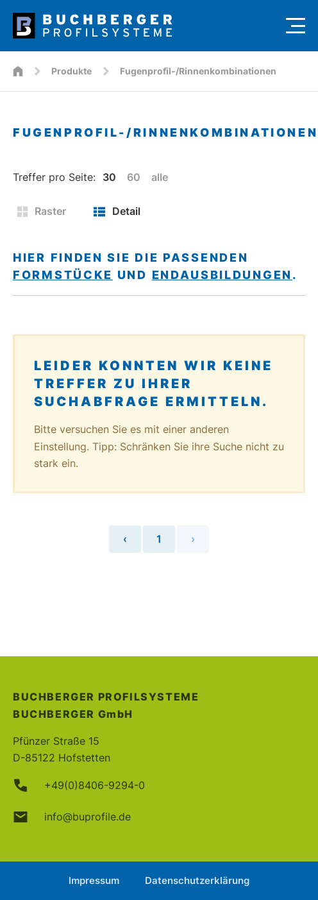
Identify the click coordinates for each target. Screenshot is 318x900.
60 (133, 177)
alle (159, 177)
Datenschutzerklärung (197, 880)
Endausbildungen (222, 275)
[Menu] (295, 25)
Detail (116, 211)
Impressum (94, 880)
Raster (41, 211)
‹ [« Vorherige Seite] (125, 538)
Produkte (71, 70)
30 (109, 177)
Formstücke (63, 275)
